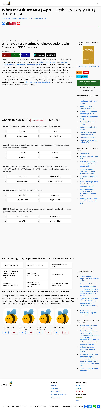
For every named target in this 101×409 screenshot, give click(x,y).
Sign (55, 131)
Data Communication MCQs (88, 128)
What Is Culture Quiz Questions (37, 82)
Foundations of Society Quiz (89, 157)
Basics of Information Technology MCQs (88, 112)
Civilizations (22, 176)
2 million (55, 157)
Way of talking (55, 221)
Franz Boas (55, 195)
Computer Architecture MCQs (89, 118)
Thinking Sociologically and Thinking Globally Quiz (88, 201)
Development (22, 181)
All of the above (55, 136)
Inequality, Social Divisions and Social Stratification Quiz (87, 171)
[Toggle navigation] (97, 3)
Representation (22, 136)
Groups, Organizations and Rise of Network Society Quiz (88, 164)
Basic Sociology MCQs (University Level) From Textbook (24, 18)
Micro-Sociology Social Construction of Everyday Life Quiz (89, 184)
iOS (77, 400)
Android (79, 397)
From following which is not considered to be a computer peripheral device (89, 292)
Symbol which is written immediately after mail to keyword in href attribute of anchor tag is (89, 303)
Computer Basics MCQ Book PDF (87, 66)
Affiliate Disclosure (58, 394)
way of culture (55, 216)
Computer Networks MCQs (88, 123)
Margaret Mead (22, 200)
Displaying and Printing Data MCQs (88, 142)
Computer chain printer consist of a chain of (89, 285)
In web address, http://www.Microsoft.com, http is (89, 279)
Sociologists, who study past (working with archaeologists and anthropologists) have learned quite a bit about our (89, 359)
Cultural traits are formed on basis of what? (87, 349)
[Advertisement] (50, 33)
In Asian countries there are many (89, 369)
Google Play (82, 77)
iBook (79, 73)
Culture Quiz (84, 153)
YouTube (79, 391)
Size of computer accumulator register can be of (88, 313)
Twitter (79, 388)
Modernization (55, 176)
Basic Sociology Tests (47, 62)
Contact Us (55, 397)
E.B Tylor (22, 195)
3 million (22, 153)
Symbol (22, 131)
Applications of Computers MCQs (87, 107)
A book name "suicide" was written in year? (88, 327)
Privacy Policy (56, 391)
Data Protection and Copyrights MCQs (88, 133)
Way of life (22, 221)
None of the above (55, 181)
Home (53, 385)
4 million (55, 153)
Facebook (80, 385)
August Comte (55, 200)
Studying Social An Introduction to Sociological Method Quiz (88, 192)
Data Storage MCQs (87, 138)
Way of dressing (22, 216)
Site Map (54, 388)
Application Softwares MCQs (88, 102)
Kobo (86, 73)
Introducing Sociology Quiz (88, 178)
